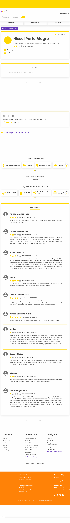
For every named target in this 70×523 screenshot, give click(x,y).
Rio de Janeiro (7, 440)
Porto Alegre (42, 43)
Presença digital (58, 481)
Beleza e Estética (30, 450)
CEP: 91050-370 (54, 43)
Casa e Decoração (30, 454)
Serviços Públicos (52, 447)
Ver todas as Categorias (32, 457)
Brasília (5, 445)
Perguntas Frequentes (25, 479)
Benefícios (28, 452)
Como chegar (35, 22)
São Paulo (6, 438)
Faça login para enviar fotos (9, 28)
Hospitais (50, 440)
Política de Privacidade (25, 490)
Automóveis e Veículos (31, 445)
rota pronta (12, 122)
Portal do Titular (23, 491)
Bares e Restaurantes (31, 447)
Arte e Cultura (29, 443)
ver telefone (10, 53)
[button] (34, 170)
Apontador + (57, 477)
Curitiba (5, 447)
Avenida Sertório (18, 43)
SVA (55, 479)
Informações (11, 22)
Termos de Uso (23, 481)
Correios (49, 438)
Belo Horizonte (7, 443)
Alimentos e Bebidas (31, 438)
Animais (27, 440)
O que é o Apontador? (25, 477)
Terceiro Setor (51, 449)
